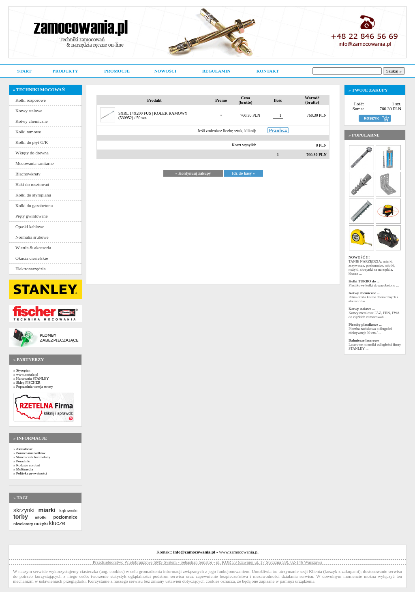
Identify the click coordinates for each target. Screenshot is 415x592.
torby (20, 516)
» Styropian (21, 370)
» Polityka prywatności (30, 473)
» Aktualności (23, 449)
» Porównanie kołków (29, 453)
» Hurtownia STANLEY (31, 378)
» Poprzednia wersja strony (33, 387)
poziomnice (65, 517)
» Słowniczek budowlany (31, 457)
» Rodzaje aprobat (26, 465)
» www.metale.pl (25, 374)
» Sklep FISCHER (27, 382)
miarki (47, 510)
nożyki (41, 523)
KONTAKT (268, 70)
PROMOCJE (117, 70)
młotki (41, 517)
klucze (57, 523)
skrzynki (23, 510)
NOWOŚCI (165, 70)
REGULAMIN (216, 70)
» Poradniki (21, 461)
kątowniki (68, 510)
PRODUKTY (65, 70)
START (24, 70)
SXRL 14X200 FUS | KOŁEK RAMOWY (152, 113)
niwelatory (23, 523)
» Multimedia (23, 469)
